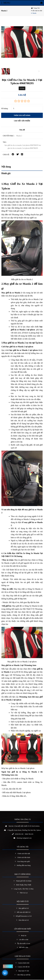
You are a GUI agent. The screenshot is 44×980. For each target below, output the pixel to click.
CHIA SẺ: (6, 155)
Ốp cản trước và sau (23, 943)
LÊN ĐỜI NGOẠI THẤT (22, 929)
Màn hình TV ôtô (23, 971)
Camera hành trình (23, 963)
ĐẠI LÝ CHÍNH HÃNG (23, 874)
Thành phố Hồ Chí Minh (23, 881)
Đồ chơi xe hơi (37, 10)
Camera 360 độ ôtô (24, 967)
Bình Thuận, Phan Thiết (23, 885)
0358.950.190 (19, 834)
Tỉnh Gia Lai (24, 893)
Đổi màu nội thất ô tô (23, 912)
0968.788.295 (29, 834)
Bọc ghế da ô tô (24, 908)
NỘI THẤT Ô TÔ (23, 902)
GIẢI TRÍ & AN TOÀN (22, 956)
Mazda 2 (4, 11)
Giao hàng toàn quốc (23, 861)
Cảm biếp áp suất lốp (23, 975)
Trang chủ (36, 8)
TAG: (5, 142)
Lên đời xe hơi (23, 940)
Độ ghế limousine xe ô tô (24, 916)
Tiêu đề (22, 130)
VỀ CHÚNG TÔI (22, 847)
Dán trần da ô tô (24, 920)
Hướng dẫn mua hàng (24, 865)
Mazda (34, 13)
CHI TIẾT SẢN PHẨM (22, 121)
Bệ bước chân (23, 947)
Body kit (23, 936)
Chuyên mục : (9, 136)
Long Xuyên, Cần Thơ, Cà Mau (24, 889)
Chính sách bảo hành (23, 858)
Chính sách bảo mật (23, 853)
